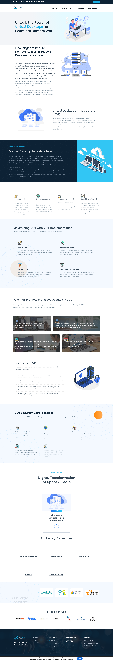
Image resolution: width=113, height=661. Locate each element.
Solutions (78, 8)
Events (87, 8)
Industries (58, 8)
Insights (94, 8)
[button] (38, 593)
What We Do (68, 8)
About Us (49, 8)
